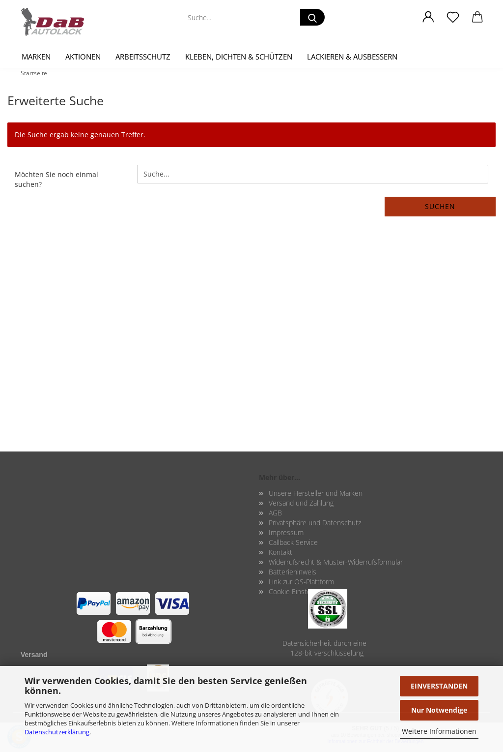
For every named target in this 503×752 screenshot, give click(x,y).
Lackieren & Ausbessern (352, 56)
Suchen (440, 206)
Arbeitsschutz (142, 56)
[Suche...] (312, 17)
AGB (275, 512)
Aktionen (83, 56)
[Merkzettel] (453, 17)
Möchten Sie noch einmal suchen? (56, 179)
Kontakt (280, 552)
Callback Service (293, 542)
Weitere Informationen (439, 731)
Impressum (286, 532)
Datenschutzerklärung (57, 731)
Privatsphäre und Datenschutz (315, 522)
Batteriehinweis (292, 571)
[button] (428, 17)
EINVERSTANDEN (439, 686)
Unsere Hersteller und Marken (316, 493)
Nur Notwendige (439, 710)
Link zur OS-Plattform (301, 581)
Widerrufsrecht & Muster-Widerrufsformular (336, 562)
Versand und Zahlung (301, 503)
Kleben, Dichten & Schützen (238, 56)
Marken (36, 56)
